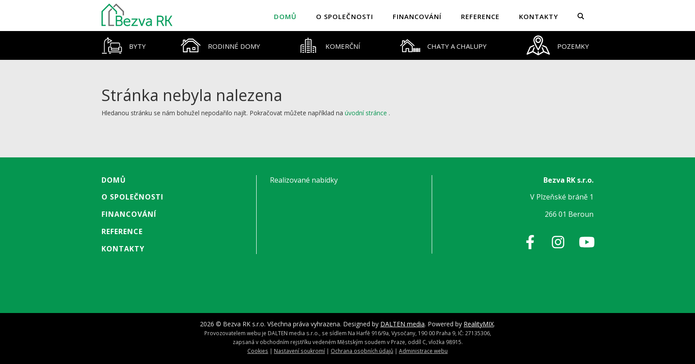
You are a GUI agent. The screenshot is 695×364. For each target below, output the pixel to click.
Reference (480, 16)
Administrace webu (423, 350)
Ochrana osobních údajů (362, 350)
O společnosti (344, 16)
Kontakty (538, 16)
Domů (285, 16)
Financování (417, 16)
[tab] (124, 45)
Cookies (257, 350)
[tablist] (347, 45)
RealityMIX (479, 324)
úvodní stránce (366, 113)
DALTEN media (402, 324)
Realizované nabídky (304, 180)
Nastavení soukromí (299, 350)
